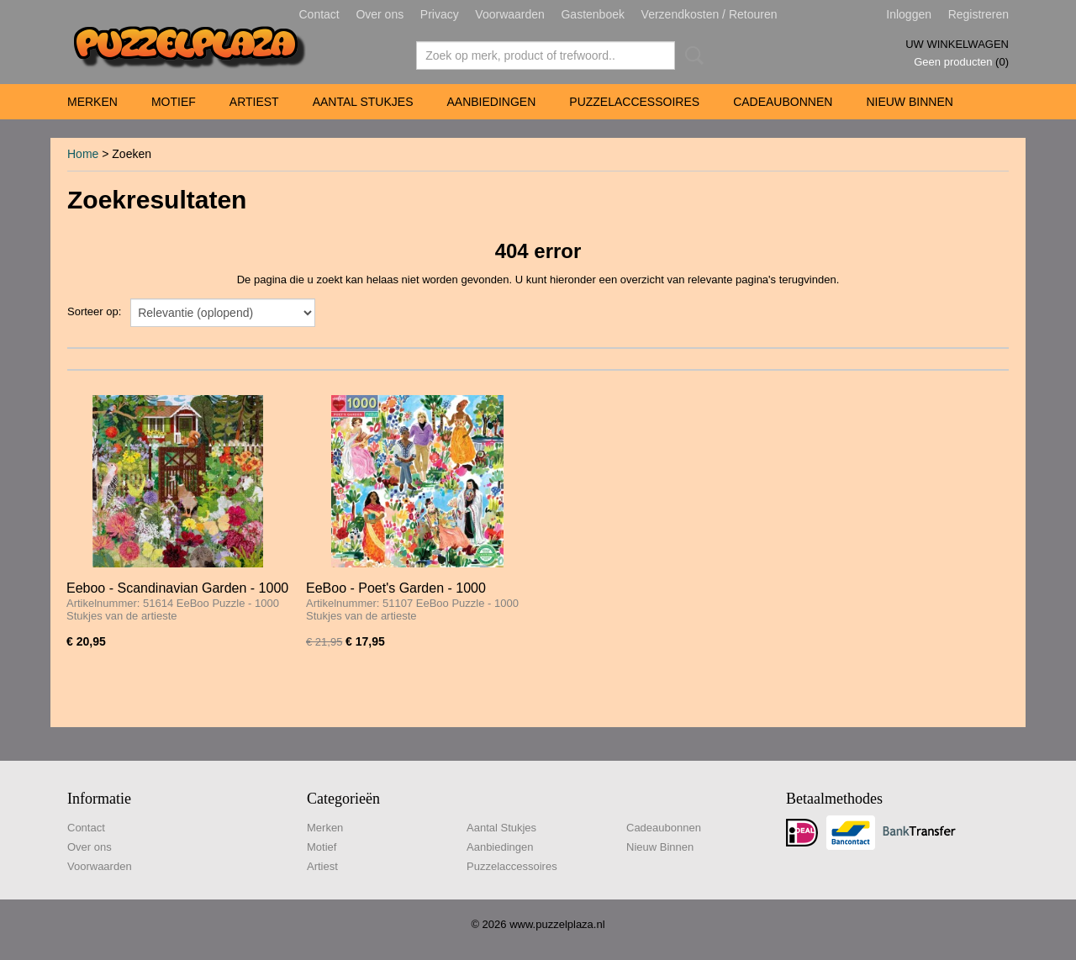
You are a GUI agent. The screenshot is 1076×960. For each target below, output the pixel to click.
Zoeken (691, 55)
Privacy (439, 14)
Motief (173, 101)
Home (82, 154)
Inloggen (908, 14)
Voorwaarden (510, 14)
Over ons (380, 14)
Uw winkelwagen (957, 44)
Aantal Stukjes (363, 101)
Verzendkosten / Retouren (709, 14)
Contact (319, 14)
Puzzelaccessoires (634, 101)
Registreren (978, 14)
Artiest (254, 101)
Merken (92, 101)
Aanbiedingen (490, 101)
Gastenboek (593, 14)
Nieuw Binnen (909, 101)
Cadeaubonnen (782, 101)
